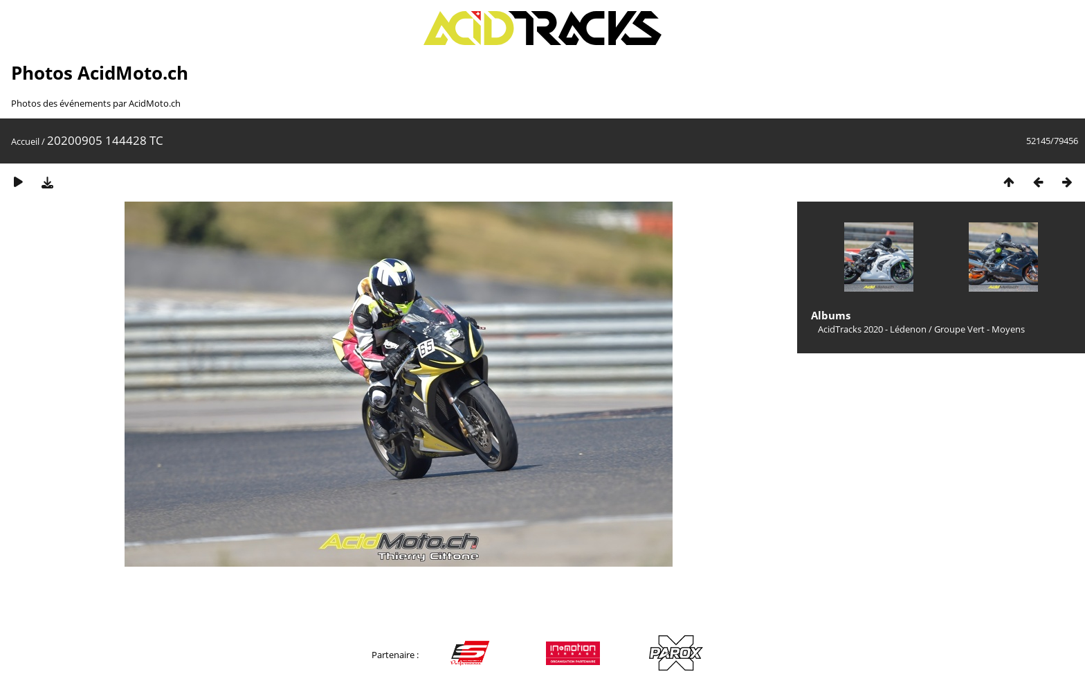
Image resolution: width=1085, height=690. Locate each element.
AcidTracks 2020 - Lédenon (872, 329)
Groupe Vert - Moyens (979, 329)
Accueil (25, 141)
